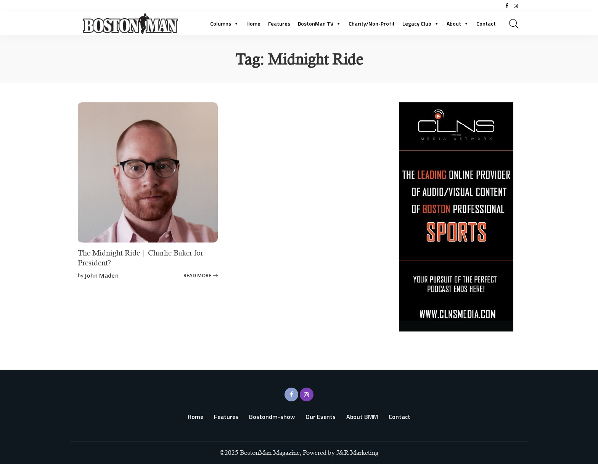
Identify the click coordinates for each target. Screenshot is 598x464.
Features (279, 23)
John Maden (102, 275)
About (458, 23)
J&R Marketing (357, 452)
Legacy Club (420, 23)
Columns (224, 23)
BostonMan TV (319, 23)
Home (253, 23)
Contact (486, 23)
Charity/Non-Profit (372, 23)
